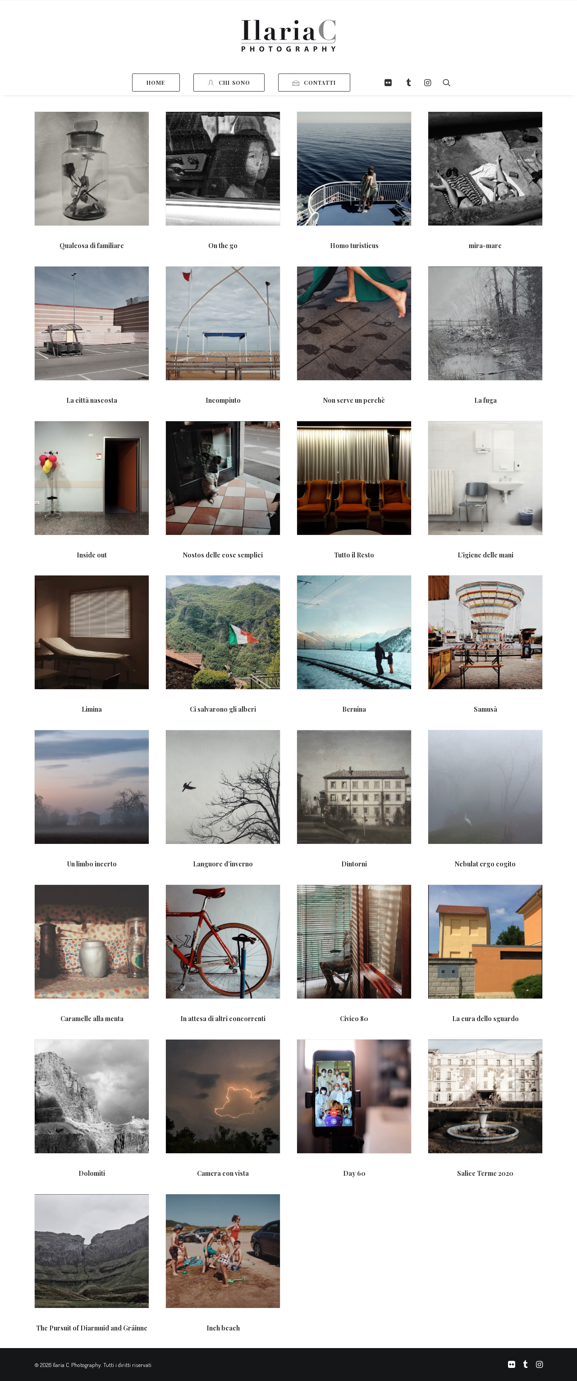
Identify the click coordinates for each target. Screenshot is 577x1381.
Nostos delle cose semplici (223, 555)
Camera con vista (223, 1173)
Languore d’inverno (223, 864)
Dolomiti (91, 1173)
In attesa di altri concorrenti (223, 1018)
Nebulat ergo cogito (485, 864)
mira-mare (485, 245)
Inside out (92, 555)
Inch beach (223, 1328)
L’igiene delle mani (485, 555)
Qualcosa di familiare (92, 245)
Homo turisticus (354, 245)
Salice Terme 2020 (485, 1173)
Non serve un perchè (354, 400)
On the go (223, 245)
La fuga (485, 400)
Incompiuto (223, 400)
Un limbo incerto (92, 864)
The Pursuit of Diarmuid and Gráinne (91, 1328)
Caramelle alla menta (92, 1018)
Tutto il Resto (354, 555)
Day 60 (354, 1173)
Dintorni (354, 864)
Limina (92, 709)
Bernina (354, 709)
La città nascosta (91, 400)
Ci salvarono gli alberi (223, 709)
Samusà (485, 709)
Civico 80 (354, 1018)
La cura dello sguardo (485, 1018)
